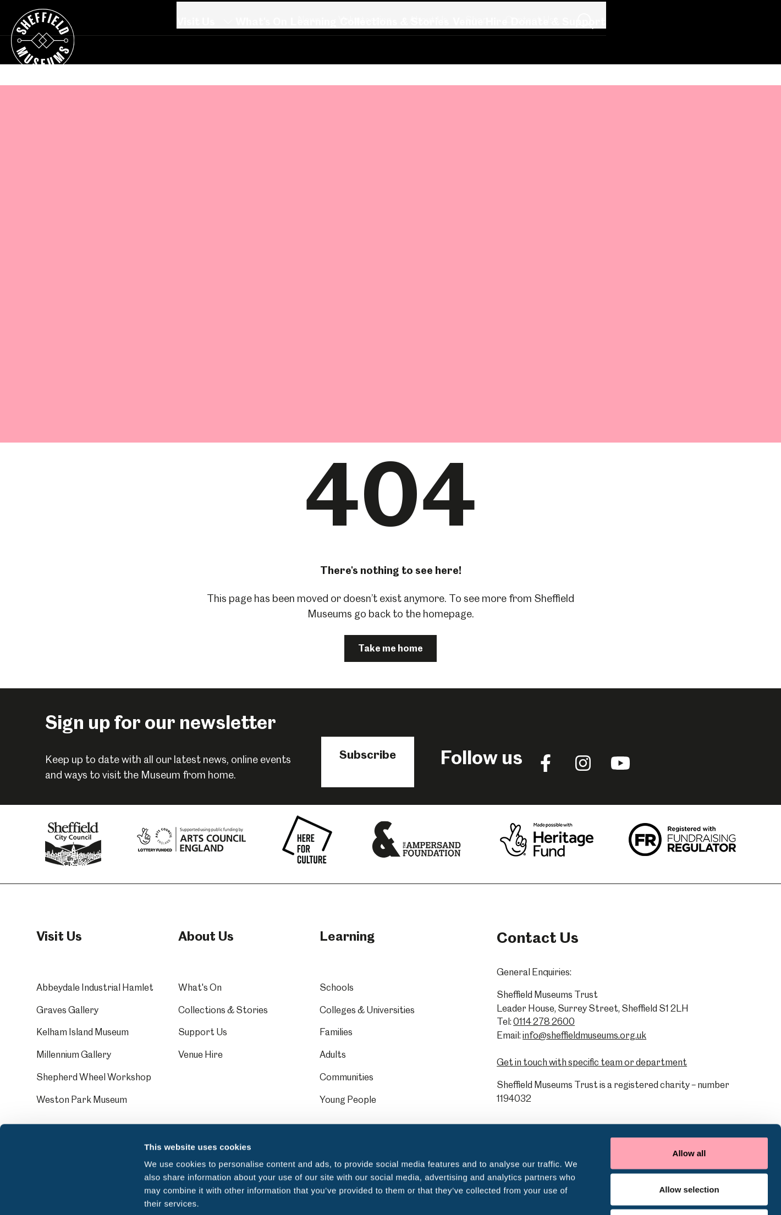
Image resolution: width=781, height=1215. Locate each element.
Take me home (390, 648)
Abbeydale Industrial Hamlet (94, 987)
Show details (577, 1193)
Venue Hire (479, 62)
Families (336, 1031)
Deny (689, 1142)
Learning (313, 62)
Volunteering (540, 14)
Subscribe (367, 754)
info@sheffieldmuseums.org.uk (584, 1035)
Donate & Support (557, 62)
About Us (604, 14)
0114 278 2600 (544, 1021)
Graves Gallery (67, 1009)
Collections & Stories (394, 62)
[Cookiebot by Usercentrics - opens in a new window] (71, 1193)
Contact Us (705, 14)
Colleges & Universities (367, 1009)
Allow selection (689, 1107)
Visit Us (204, 62)
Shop (652, 14)
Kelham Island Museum (82, 1031)
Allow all (689, 1070)
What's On (261, 62)
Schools (337, 987)
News (484, 14)
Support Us (202, 1031)
